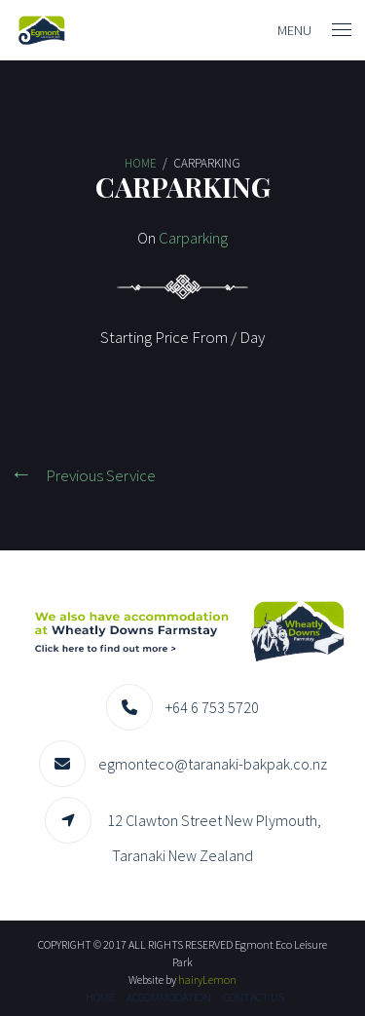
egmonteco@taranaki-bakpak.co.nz (212, 763)
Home (100, 997)
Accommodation (169, 997)
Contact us (253, 997)
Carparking (193, 237)
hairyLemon (207, 979)
